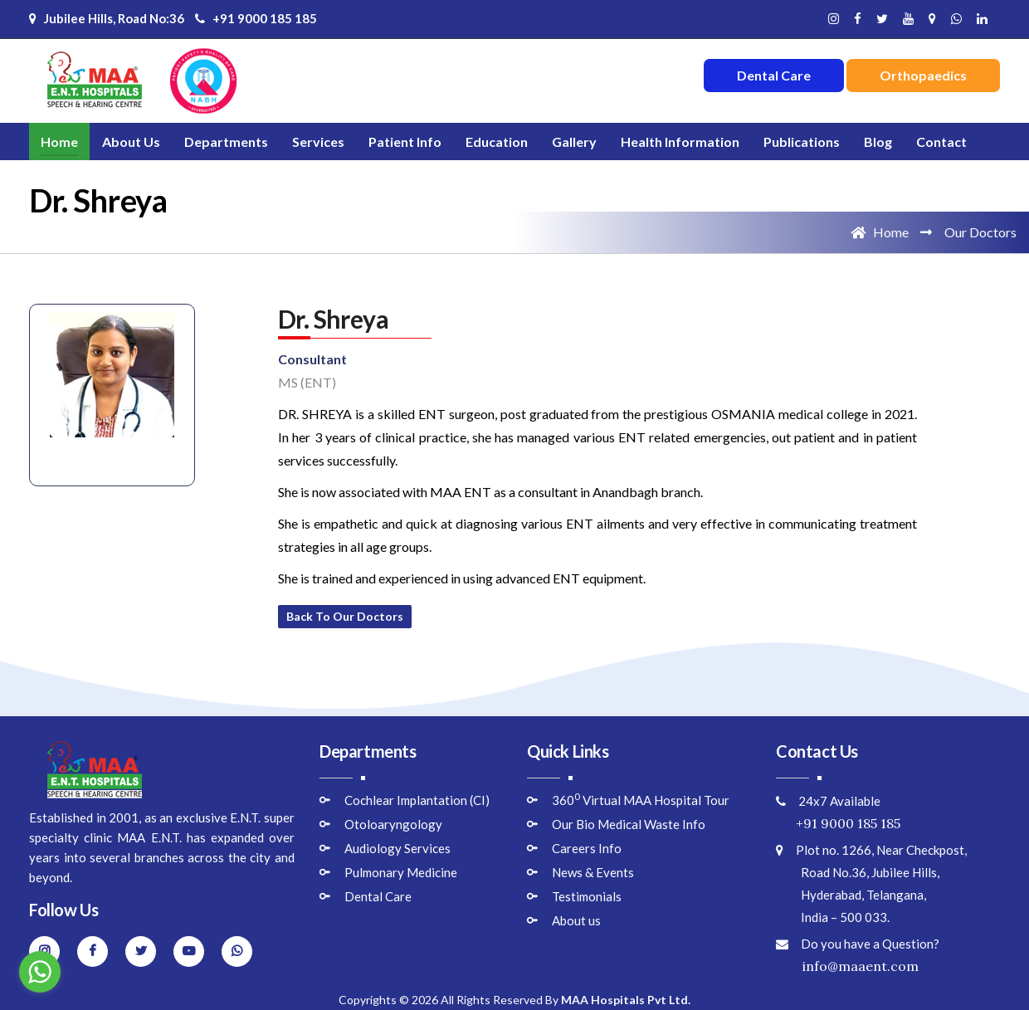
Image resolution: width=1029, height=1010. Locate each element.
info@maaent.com (847, 966)
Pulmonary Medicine (400, 872)
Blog (878, 141)
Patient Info (404, 141)
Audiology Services (397, 848)
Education (497, 141)
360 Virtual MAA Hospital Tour (640, 800)
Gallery (574, 141)
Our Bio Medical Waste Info (628, 824)
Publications (801, 141)
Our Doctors (980, 232)
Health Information (680, 141)
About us (576, 920)
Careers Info (587, 848)
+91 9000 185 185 (256, 18)
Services (318, 141)
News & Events (593, 872)
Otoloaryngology (393, 824)
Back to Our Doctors (344, 616)
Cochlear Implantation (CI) (417, 800)
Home (59, 141)
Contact (941, 141)
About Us (131, 141)
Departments (226, 141)
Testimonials (587, 896)
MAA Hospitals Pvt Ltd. (625, 1000)
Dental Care (378, 896)
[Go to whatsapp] (40, 972)
